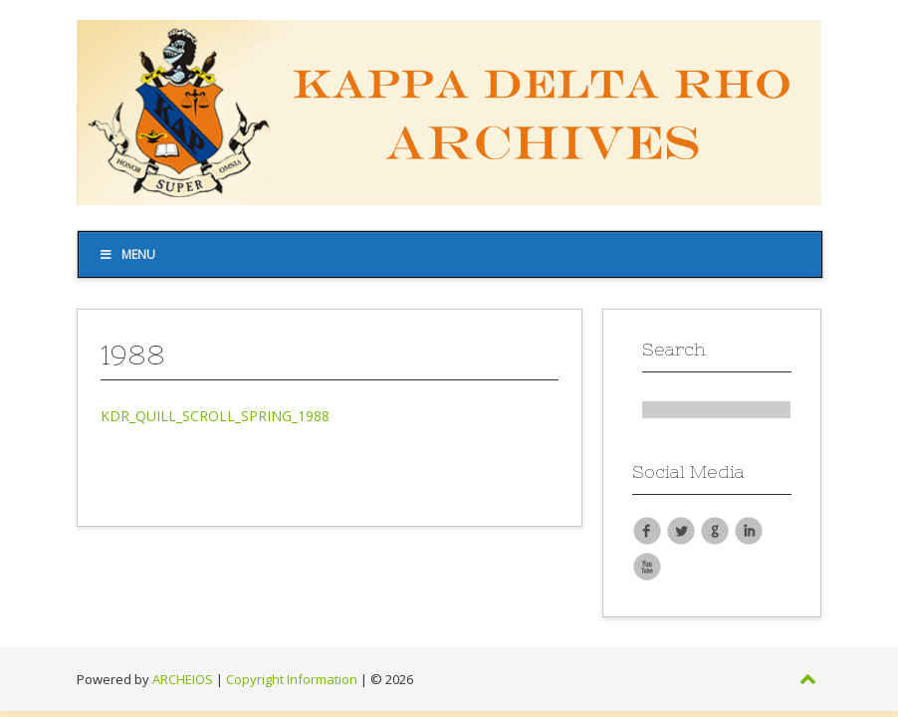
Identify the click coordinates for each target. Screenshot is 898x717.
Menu (127, 254)
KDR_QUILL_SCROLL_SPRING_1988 (215, 415)
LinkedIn (749, 530)
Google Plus (715, 530)
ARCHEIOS (182, 679)
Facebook (647, 530)
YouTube (647, 566)
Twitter (681, 530)
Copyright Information (291, 679)
